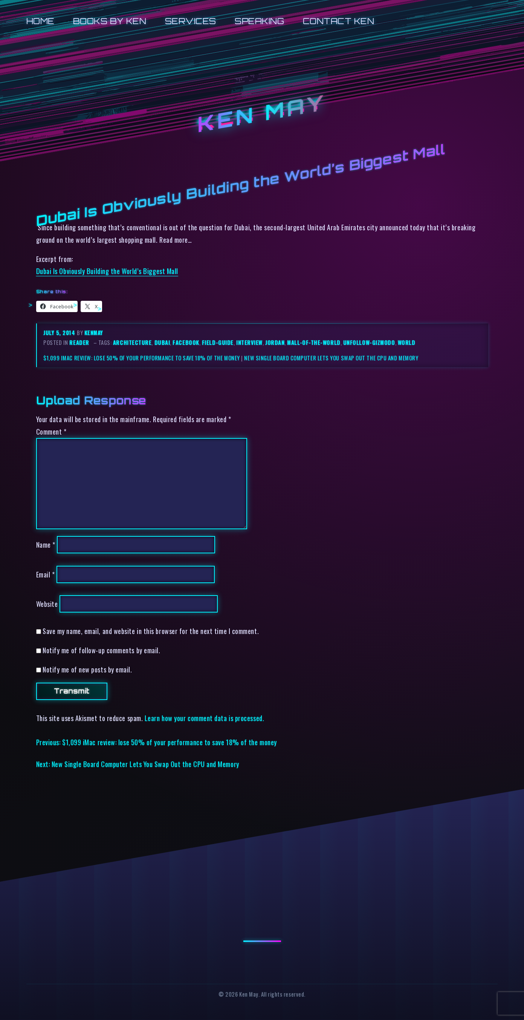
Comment (51, 431)
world (407, 342)
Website (47, 604)
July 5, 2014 (60, 333)
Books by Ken (110, 21)
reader (79, 342)
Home (40, 21)
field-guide (218, 342)
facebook (186, 342)
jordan (274, 342)
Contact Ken (338, 21)
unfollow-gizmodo (369, 342)
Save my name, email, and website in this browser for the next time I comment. (151, 631)
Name (45, 544)
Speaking (259, 21)
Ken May (261, 113)
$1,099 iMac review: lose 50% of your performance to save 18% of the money (141, 358)
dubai (162, 342)
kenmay (93, 333)
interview (249, 342)
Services (190, 21)
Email (45, 574)
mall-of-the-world (313, 342)
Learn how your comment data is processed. (204, 718)
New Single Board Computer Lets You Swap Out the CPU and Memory (331, 358)
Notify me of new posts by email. (87, 669)
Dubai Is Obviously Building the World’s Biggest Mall (107, 271)
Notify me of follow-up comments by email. (101, 650)
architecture (132, 342)
